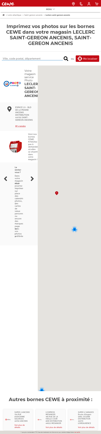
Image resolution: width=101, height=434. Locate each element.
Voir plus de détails (19, 430)
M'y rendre (20, 130)
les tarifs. (77, 432)
